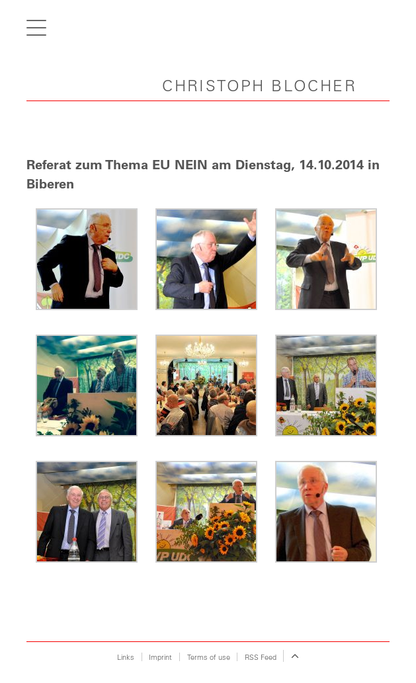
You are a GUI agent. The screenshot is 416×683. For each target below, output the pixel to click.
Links (125, 657)
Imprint (160, 657)
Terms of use (208, 657)
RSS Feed (260, 657)
